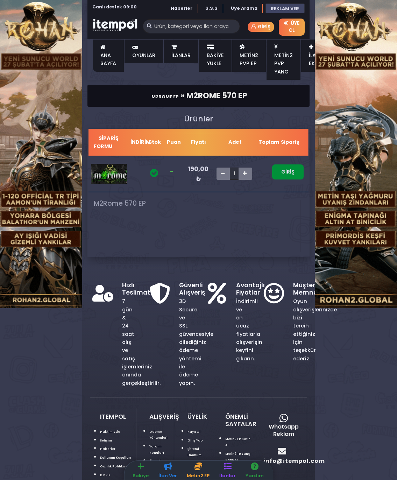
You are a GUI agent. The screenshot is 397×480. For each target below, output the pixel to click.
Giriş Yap (193, 444)
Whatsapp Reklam (284, 427)
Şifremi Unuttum (199, 458)
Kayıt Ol (197, 432)
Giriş (261, 27)
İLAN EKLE (314, 56)
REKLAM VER (285, 9)
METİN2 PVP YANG (283, 60)
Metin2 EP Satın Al (238, 442)
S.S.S (211, 8)
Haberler (181, 8)
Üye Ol (291, 27)
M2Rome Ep (165, 96)
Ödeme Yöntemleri (164, 435)
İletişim (110, 440)
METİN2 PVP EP (249, 56)
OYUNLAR (143, 52)
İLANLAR (181, 52)
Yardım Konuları (160, 450)
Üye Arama (244, 8)
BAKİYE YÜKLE (215, 56)
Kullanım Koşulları (111, 461)
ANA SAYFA (108, 56)
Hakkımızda (115, 432)
